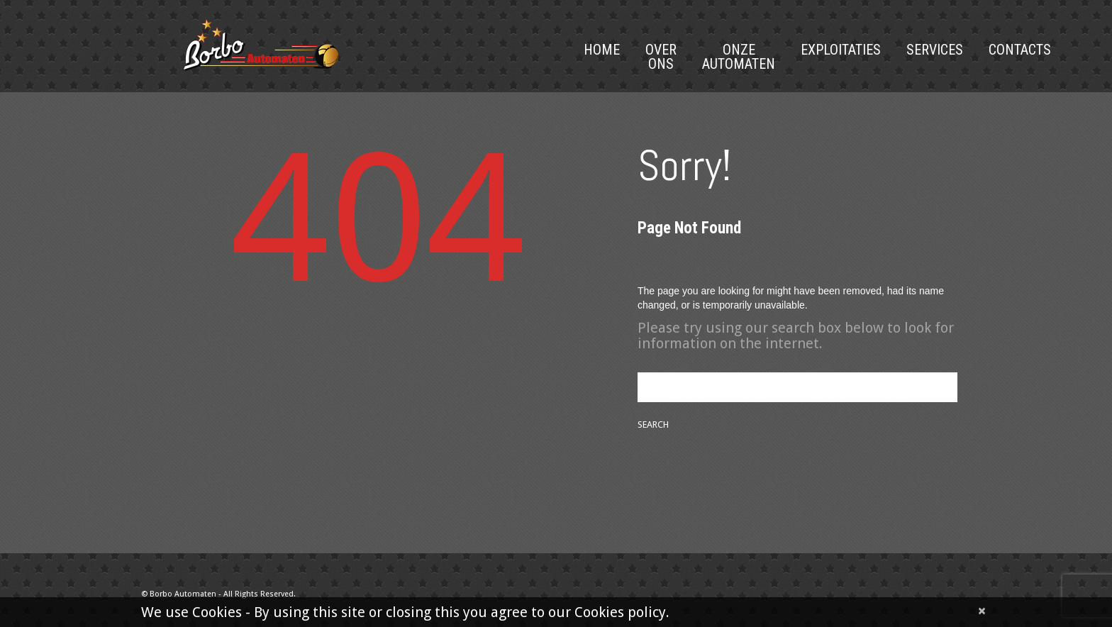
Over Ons (661, 56)
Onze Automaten (738, 56)
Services (934, 49)
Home (602, 49)
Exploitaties (841, 49)
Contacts (1020, 49)
